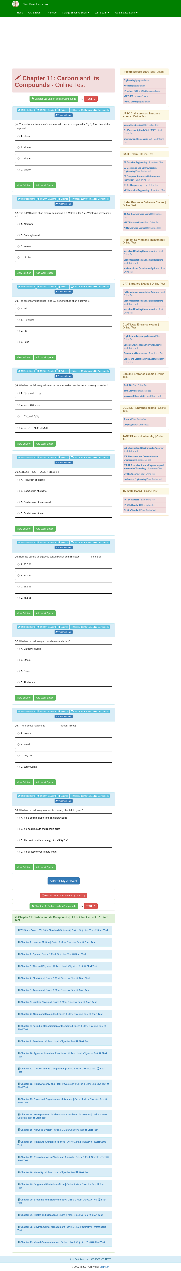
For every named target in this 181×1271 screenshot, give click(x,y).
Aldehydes (26, 682)
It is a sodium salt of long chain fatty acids (42, 817)
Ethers (24, 660)
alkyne (24, 158)
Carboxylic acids (29, 648)
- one (23, 342)
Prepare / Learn (63, 115)
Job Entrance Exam (126, 12)
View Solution (24, 185)
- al (22, 330)
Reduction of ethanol (31, 479)
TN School (51, 12)
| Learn (143, 71)
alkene (24, 147)
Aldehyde (26, 224)
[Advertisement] (90, 43)
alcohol (24, 169)
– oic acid (26, 319)
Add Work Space (45, 185)
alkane (24, 136)
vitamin (24, 744)
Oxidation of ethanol (31, 513)
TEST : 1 (90, 98)
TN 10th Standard (46, 110)
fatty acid (25, 755)
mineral (25, 733)
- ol (22, 308)
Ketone (24, 246)
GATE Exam (34, 12)
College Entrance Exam (76, 12)
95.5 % (24, 564)
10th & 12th (102, 12)
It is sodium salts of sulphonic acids (39, 829)
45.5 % (24, 597)
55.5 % (24, 586)
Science (63, 110)
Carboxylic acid (29, 235)
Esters (24, 671)
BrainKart (104, 1267)
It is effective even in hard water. (37, 851)
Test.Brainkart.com (35, 4)
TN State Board (26, 110)
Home (20, 12)
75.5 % (24, 575)
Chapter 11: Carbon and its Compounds (54, 98)
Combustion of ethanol (32, 491)
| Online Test (141, 115)
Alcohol (25, 257)
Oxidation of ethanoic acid (34, 502)
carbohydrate (28, 766)
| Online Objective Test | (61, 919)
